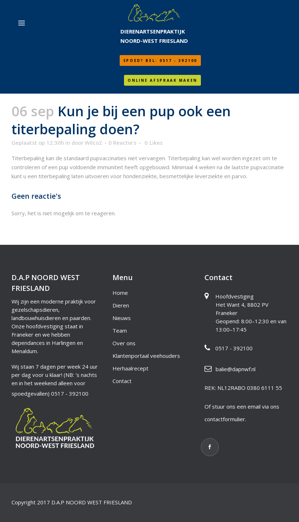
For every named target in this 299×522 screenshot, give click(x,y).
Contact (122, 380)
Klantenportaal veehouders (146, 355)
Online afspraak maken (162, 80)
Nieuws (121, 317)
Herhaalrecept (130, 368)
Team (119, 330)
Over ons (123, 343)
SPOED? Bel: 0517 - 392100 (160, 60)
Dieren (120, 305)
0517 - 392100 (69, 393)
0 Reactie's (123, 142)
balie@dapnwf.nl (236, 369)
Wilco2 (93, 142)
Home (120, 292)
